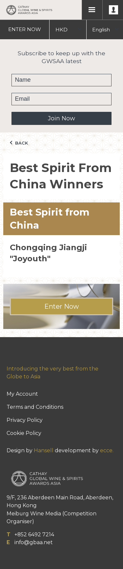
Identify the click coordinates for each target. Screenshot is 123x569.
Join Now (61, 118)
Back (19, 143)
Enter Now (61, 306)
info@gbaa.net (33, 542)
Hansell (43, 450)
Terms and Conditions (35, 407)
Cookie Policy (24, 433)
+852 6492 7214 (34, 534)
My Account (22, 394)
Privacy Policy (25, 420)
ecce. (106, 450)
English (101, 29)
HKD (61, 29)
